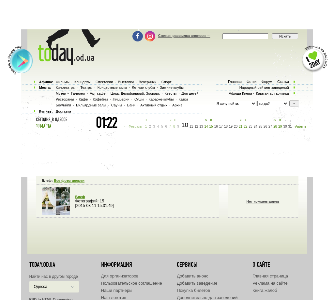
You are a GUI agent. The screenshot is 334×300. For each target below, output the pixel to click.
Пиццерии (121, 99)
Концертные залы (112, 87)
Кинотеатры (65, 87)
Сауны (116, 105)
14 (206, 126)
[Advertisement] (167, 14)
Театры (86, 87)
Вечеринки (147, 82)
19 (231, 126)
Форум (266, 82)
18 (226, 126)
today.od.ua (42, 264)
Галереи (78, 93)
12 (196, 126)
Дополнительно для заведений (207, 297)
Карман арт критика (272, 93)
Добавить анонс (192, 276)
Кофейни (100, 99)
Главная (235, 82)
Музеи (61, 93)
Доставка (63, 111)
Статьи (283, 82)
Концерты (82, 82)
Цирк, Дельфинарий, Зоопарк (135, 93)
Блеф (80, 197)
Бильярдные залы (91, 105)
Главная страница (270, 276)
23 (250, 126)
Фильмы (62, 82)
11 (191, 126)
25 (260, 126)
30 (285, 126)
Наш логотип (113, 297)
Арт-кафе (97, 93)
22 (245, 126)
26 (265, 126)
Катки (183, 99)
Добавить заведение (197, 283)
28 (275, 126)
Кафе (83, 99)
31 (290, 126)
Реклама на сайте (270, 283)
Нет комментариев (262, 201)
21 (240, 126)
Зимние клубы (172, 87)
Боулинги (63, 105)
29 (280, 126)
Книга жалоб (264, 290)
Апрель (300, 126)
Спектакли (104, 82)
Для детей (189, 93)
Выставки (126, 82)
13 (201, 126)
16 (216, 126)
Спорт (166, 82)
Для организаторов (120, 276)
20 (235, 126)
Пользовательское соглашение (131, 283)
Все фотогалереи (69, 180)
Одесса (40, 286)
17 (221, 126)
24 (255, 126)
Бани (131, 105)
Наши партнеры (116, 290)
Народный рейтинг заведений (264, 87)
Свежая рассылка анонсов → (184, 36)
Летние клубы (143, 87)
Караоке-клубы (161, 99)
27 (270, 126)
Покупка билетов (193, 290)
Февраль (135, 126)
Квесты (170, 93)
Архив (177, 105)
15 (211, 126)
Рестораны (65, 99)
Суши (139, 99)
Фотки (251, 82)
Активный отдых (153, 105)
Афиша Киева (240, 93)
